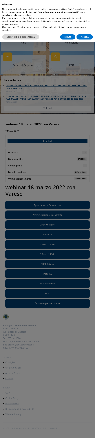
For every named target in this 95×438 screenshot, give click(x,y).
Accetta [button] (85, 37)
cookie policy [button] (24, 15)
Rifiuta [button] (67, 37)
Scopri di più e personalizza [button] (20, 37)
